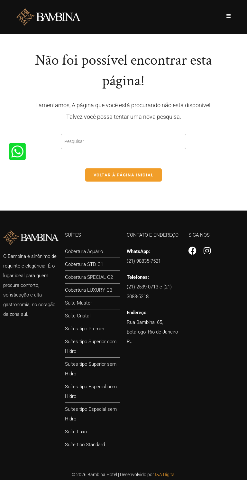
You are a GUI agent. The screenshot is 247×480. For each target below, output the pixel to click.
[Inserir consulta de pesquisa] (123, 141)
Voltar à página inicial (124, 175)
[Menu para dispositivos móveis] (228, 16)
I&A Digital (165, 474)
